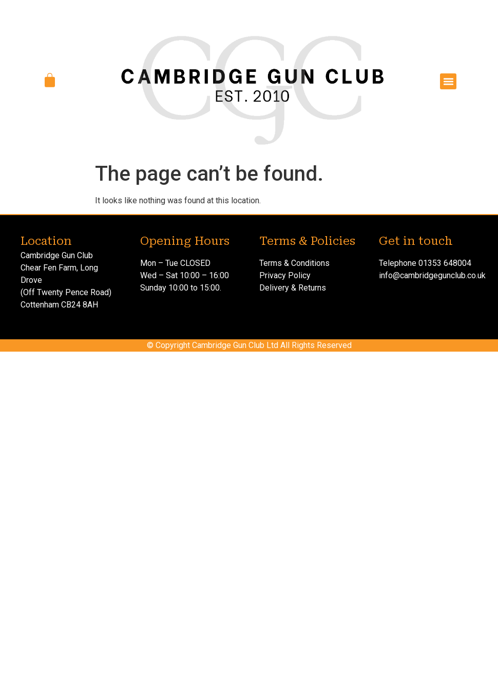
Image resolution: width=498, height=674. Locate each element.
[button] (448, 81)
